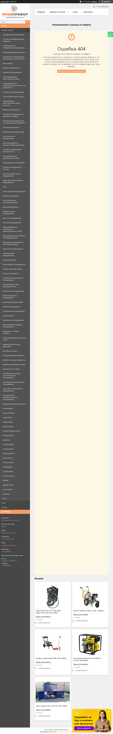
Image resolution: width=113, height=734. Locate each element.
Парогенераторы (9, 260)
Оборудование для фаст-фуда (14, 52)
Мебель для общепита (11, 110)
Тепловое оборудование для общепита (13, 40)
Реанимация (7, 467)
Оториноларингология (11, 431)
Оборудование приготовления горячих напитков (11, 103)
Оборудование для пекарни (13, 355)
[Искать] (27, 22)
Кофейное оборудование (12, 72)
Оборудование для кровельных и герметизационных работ (12, 229)
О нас (3, 503)
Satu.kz (66, 730)
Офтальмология (9, 453)
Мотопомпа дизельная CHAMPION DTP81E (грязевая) (87, 659)
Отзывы (4, 507)
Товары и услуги (7, 30)
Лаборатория (8, 422)
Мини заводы (8, 63)
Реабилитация (8, 435)
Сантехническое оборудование (9, 137)
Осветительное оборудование (9, 254)
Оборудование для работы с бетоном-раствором (13, 243)
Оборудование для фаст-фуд (13, 132)
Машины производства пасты (14, 364)
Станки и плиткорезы (11, 273)
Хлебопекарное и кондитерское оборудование (14, 47)
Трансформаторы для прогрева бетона (11, 285)
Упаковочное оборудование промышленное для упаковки (14, 58)
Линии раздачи (8, 316)
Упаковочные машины (11, 127)
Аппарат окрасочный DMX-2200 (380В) (51, 658)
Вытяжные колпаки (10, 351)
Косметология (8, 449)
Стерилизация (8, 444)
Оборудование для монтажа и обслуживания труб (14, 237)
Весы (5, 498)
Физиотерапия (8, 413)
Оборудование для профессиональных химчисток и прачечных (14, 85)
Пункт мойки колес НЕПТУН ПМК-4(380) (51, 706)
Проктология (7, 458)
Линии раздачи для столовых (14, 97)
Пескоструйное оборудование (14, 191)
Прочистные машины (11, 196)
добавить (94, 1)
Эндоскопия (7, 417)
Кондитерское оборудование (14, 311)
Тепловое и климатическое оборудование (13, 279)
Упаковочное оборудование (13, 291)
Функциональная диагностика (14, 404)
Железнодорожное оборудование (10, 297)
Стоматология (8, 462)
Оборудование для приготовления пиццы (11, 78)
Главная (41, 12)
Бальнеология (8, 426)
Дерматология (8, 485)
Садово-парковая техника (12, 269)
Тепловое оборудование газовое (12, 168)
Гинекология (7, 489)
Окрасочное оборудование (13, 249)
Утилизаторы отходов (11, 369)
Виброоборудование (10, 207)
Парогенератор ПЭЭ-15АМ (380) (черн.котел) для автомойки (48, 612)
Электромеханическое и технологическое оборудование (12, 375)
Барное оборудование (11, 68)
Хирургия (6, 440)
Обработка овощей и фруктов (14, 360)
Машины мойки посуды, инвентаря (11, 345)
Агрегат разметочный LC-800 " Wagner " (89, 611)
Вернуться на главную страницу (73, 71)
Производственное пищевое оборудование (13, 383)
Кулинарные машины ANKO (13, 302)
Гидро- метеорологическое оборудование (13, 181)
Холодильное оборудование (13, 35)
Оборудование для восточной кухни (14, 339)
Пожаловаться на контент (64, 732)
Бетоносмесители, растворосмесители (10, 201)
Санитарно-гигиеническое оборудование (12, 390)
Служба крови (8, 471)
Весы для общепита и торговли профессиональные (14, 144)
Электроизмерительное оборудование (12, 175)
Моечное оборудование (12, 218)
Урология (6, 494)
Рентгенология (8, 476)
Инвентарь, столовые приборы (11, 332)
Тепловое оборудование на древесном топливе (13, 115)
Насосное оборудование (12, 223)
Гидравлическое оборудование (9, 212)
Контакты (87, 12)
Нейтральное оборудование (13, 320)
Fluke (5, 187)
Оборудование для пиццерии (14, 163)
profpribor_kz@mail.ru (9, 545)
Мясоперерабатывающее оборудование (12, 326)
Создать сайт (5, 1)
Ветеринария (8, 408)
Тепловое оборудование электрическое (12, 150)
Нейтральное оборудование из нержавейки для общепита (14, 122)
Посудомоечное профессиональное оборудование (10, 397)
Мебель (6, 480)
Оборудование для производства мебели (11, 157)
